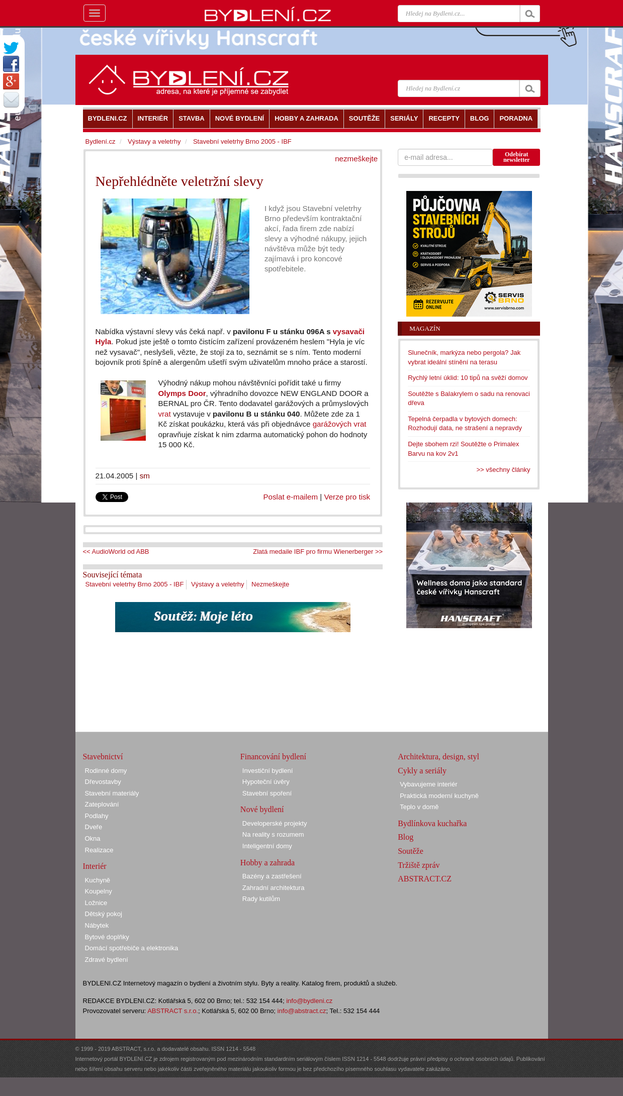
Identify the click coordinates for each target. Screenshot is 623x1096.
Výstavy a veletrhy (217, 584)
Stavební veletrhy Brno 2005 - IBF (134, 584)
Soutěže (410, 851)
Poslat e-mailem (290, 496)
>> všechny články (503, 469)
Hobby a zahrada (267, 862)
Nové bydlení (262, 809)
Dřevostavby (103, 781)
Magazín (424, 328)
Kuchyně (98, 880)
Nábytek (97, 925)
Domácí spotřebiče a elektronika (132, 948)
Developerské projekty (274, 823)
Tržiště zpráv (418, 865)
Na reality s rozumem (273, 834)
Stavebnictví (103, 756)
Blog (405, 837)
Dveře (94, 827)
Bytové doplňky (107, 937)
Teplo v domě (419, 807)
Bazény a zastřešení (272, 876)
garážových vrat (340, 424)
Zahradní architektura (273, 887)
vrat (164, 414)
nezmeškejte (356, 158)
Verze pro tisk (347, 496)
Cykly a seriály (422, 770)
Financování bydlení (273, 756)
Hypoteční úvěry (266, 781)
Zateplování (102, 804)
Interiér (95, 866)
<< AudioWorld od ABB (116, 551)
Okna (93, 838)
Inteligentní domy (267, 846)
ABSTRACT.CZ (425, 878)
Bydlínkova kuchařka (432, 823)
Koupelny (98, 891)
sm (145, 475)
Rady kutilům (261, 899)
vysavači (349, 331)
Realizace (99, 850)
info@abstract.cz (302, 1011)
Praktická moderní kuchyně (439, 796)
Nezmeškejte (270, 584)
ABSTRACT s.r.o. (172, 1011)
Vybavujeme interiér (428, 784)
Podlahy (97, 816)
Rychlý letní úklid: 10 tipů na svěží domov (467, 377)
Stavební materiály (112, 793)
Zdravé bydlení (106, 959)
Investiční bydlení (267, 770)
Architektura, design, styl (438, 756)
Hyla (104, 341)
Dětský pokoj (103, 914)
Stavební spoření (267, 793)
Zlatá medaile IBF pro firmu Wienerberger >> (318, 551)
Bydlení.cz (100, 141)
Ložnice (96, 903)
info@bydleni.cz (309, 1001)
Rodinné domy (106, 770)
